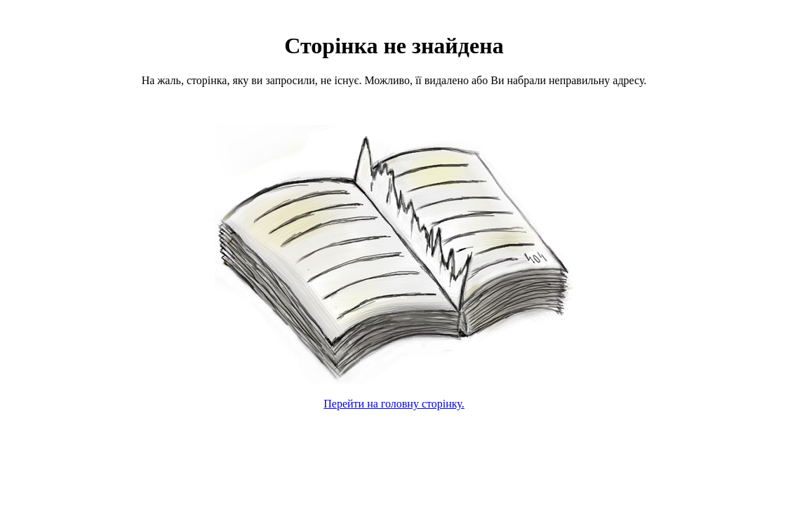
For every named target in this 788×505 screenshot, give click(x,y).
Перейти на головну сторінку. (393, 404)
